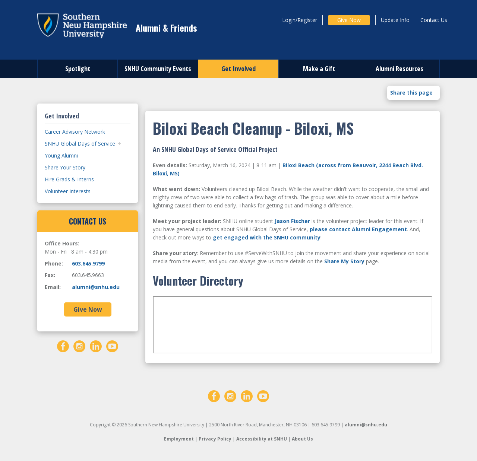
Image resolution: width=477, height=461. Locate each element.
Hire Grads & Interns (69, 179)
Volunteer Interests (68, 191)
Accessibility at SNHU (261, 439)
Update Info (395, 19)
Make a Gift (319, 68)
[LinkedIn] (96, 345)
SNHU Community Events (157, 68)
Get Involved (238, 68)
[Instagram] (79, 345)
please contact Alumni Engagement (358, 229)
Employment (179, 439)
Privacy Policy (215, 439)
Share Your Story (65, 167)
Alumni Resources (399, 68)
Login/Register (299, 19)
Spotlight (77, 68)
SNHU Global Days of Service (80, 143)
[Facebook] (63, 345)
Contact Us (433, 19)
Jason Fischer (292, 221)
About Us (302, 439)
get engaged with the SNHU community (266, 237)
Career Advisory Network (75, 131)
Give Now (349, 19)
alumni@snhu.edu (96, 286)
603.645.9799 (88, 263)
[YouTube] (112, 345)
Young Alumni (61, 155)
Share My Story (344, 261)
